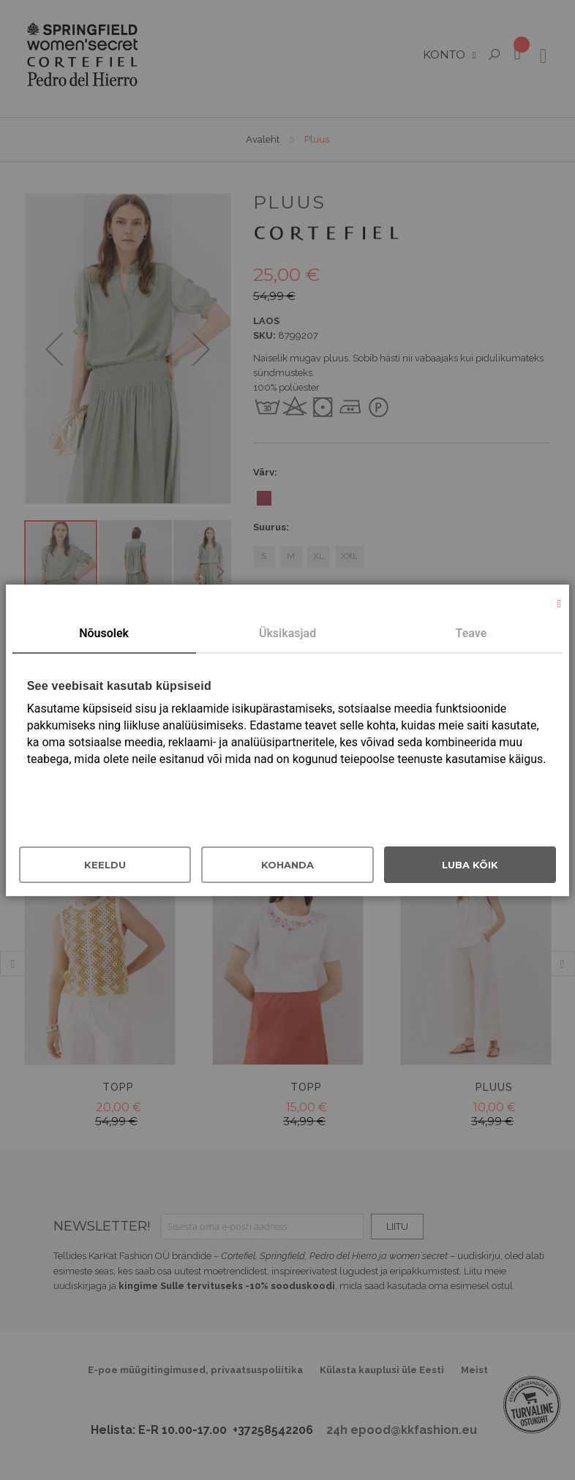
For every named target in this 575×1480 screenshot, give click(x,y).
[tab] (104, 634)
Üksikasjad (287, 633)
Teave (471, 633)
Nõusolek (104, 633)
